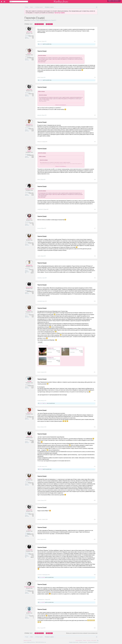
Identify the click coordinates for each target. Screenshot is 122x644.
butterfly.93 (29, 291)
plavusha (48, 20)
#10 (94, 301)
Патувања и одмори (35, 20)
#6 (94, 209)
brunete (29, 222)
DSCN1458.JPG (73, 348)
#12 (94, 400)
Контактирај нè (79, 640)
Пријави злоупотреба (73, 642)
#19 (94, 599)
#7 (94, 228)
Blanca (45, 403)
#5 (94, 179)
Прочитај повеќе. (59, 12)
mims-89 (29, 440)
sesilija (29, 385)
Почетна (88, 640)
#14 (94, 466)
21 (46, 24)
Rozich (29, 314)
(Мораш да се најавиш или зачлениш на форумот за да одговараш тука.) (82, 633)
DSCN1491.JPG (50, 348)
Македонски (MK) (27, 640)
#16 (94, 519)
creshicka (29, 553)
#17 (94, 539)
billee (29, 615)
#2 (94, 77)
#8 (94, 256)
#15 (94, 500)
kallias (29, 57)
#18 (94, 574)
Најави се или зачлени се (114, 0)
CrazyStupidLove (29, 590)
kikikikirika (29, 269)
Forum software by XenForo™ (35, 642)
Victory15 (41, 403)
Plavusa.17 (29, 128)
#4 (94, 141)
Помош (84, 640)
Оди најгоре (93, 640)
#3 (94, 115)
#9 (94, 277)
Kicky (29, 533)
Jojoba (29, 242)
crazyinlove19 (29, 192)
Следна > (50, 24)
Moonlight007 (42, 577)
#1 (94, 41)
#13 (94, 426)
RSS (97, 640)
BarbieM (41, 469)
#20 (94, 627)
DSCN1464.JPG (50, 357)
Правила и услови (83, 642)
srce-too (41, 44)
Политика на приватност (93, 642)
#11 (94, 372)
